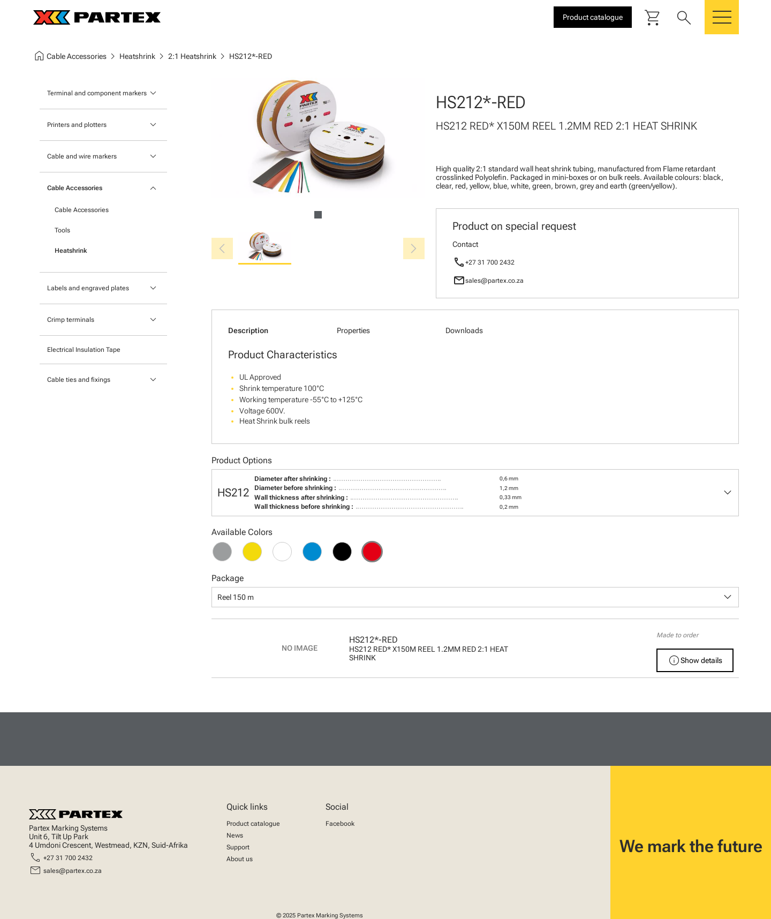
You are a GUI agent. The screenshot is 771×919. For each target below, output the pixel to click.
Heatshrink (71, 250)
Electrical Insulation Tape (83, 349)
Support (238, 847)
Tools (62, 230)
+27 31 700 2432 (490, 262)
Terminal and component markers (97, 93)
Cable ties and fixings (78, 379)
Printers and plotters (77, 125)
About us (239, 859)
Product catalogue (253, 823)
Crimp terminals (70, 319)
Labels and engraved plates (88, 288)
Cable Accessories (74, 188)
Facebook (340, 823)
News (234, 835)
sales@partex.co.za (494, 280)
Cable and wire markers (82, 156)
